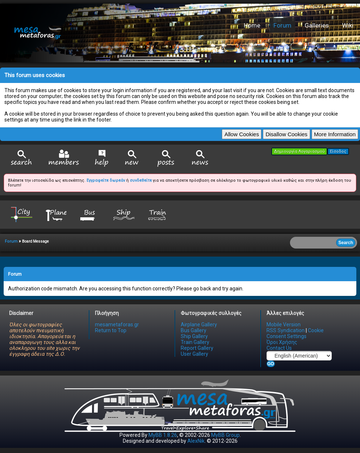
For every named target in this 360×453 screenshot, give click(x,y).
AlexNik (196, 441)
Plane (55, 214)
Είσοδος (338, 151)
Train (158, 214)
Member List (63, 158)
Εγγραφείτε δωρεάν (106, 180)
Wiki (347, 25)
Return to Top (110, 330)
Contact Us (279, 348)
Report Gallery (197, 348)
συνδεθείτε (141, 180)
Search (21, 158)
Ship (124, 214)
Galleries (317, 25)
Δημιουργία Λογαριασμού (299, 151)
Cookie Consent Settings (295, 333)
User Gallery (194, 354)
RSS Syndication (286, 330)
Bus (89, 214)
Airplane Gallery (199, 324)
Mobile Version (284, 324)
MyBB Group (225, 435)
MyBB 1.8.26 (162, 435)
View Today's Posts (166, 158)
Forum (282, 25)
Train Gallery (195, 342)
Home (252, 25)
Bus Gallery (193, 330)
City (21, 214)
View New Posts (132, 158)
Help (102, 158)
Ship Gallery (194, 336)
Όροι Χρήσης (282, 342)
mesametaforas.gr (117, 324)
